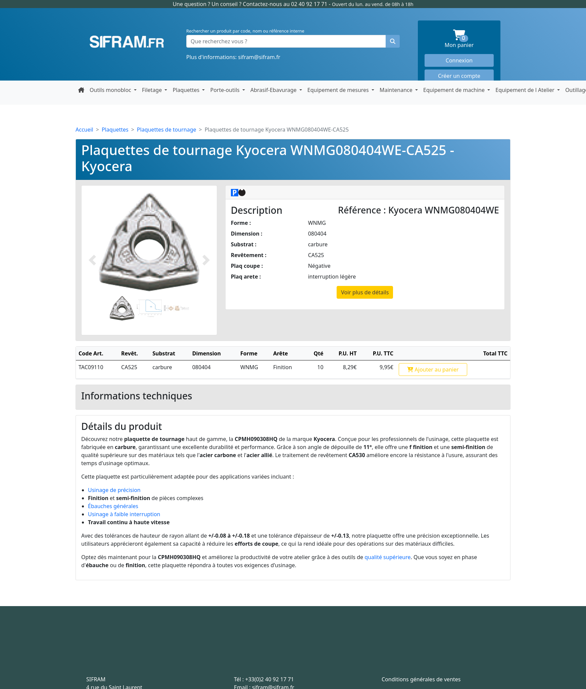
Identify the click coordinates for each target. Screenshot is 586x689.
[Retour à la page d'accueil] (81, 90)
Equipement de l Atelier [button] (525, 90)
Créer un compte (459, 76)
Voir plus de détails (365, 292)
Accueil (84, 129)
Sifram (127, 42)
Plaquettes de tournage (166, 129)
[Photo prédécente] (92, 260)
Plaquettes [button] (187, 90)
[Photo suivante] (206, 260)
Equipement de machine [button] (454, 90)
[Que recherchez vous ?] (286, 41)
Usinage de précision (114, 490)
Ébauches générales (113, 506)
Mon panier (469, 39)
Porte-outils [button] (225, 90)
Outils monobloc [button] (111, 90)
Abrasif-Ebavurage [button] (274, 90)
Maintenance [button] (397, 90)
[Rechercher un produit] (393, 41)
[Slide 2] (149, 308)
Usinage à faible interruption (124, 514)
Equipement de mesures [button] (338, 90)
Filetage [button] (152, 90)
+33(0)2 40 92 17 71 (269, 679)
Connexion (459, 60)
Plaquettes (115, 129)
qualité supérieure (387, 557)
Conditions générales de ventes (421, 679)
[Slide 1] (122, 308)
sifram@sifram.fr (259, 57)
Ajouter (432, 369)
